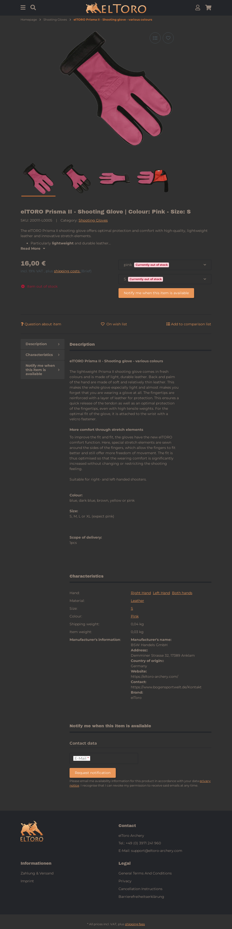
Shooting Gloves (93, 220)
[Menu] (23, 8)
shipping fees (135, 924)
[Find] (33, 8)
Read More (33, 248)
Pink (135, 616)
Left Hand (161, 593)
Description (43, 344)
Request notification (92, 772)
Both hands (182, 593)
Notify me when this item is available (156, 293)
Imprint (27, 881)
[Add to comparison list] (155, 37)
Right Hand (141, 593)
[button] (197, 8)
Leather (137, 600)
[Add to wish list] (168, 37)
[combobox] (165, 265)
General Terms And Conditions (145, 873)
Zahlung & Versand (37, 873)
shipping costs (67, 271)
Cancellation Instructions (140, 889)
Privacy (125, 881)
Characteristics (43, 354)
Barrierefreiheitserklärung (141, 896)
